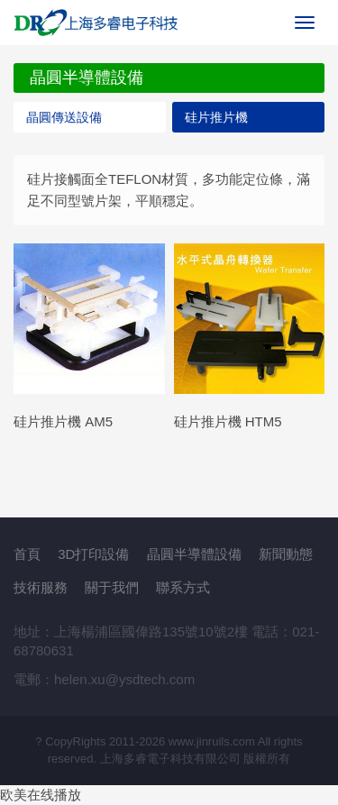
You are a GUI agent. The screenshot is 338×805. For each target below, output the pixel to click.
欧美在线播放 (40, 794)
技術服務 (41, 587)
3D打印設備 (93, 554)
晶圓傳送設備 (64, 117)
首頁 (27, 554)
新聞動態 (286, 554)
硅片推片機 (216, 117)
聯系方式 (183, 587)
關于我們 (112, 587)
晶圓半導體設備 (194, 554)
